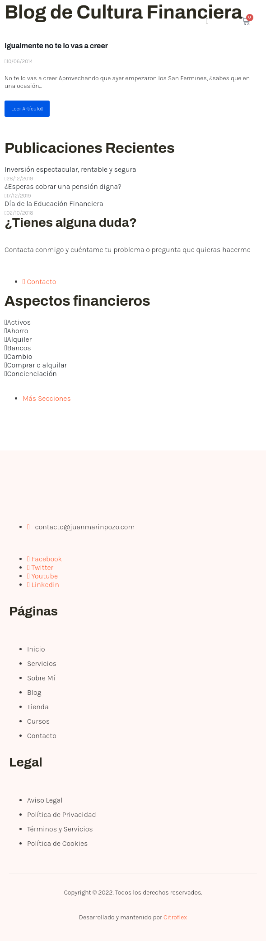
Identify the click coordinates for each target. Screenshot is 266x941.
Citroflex (175, 917)
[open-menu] (170, 21)
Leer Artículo (27, 109)
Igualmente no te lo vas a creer (56, 46)
